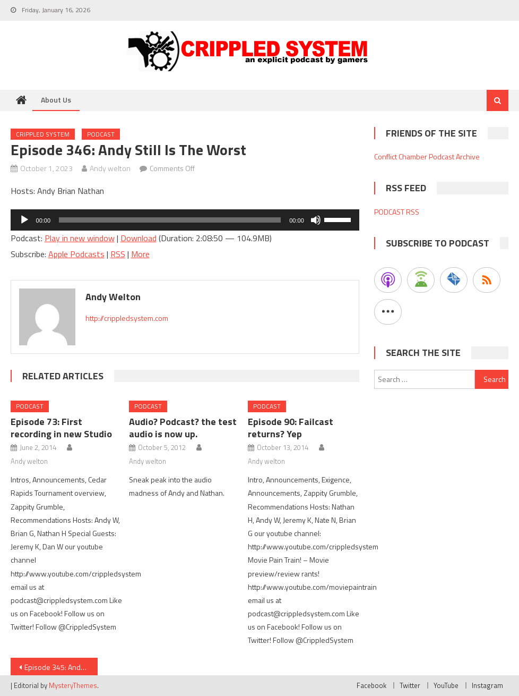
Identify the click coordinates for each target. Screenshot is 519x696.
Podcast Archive (454, 156)
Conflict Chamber (400, 156)
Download (138, 238)
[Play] (24, 220)
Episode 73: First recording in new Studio (61, 427)
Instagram (487, 685)
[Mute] (315, 220)
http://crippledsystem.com (126, 318)
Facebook (371, 685)
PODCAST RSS (396, 211)
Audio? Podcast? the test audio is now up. (183, 427)
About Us (56, 99)
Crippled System (43, 134)
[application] (185, 220)
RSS (117, 254)
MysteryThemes (73, 685)
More (140, 254)
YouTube (446, 685)
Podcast (101, 134)
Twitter (410, 685)
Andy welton (110, 168)
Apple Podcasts (76, 254)
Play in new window (80, 238)
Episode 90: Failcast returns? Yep (290, 427)
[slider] (170, 220)
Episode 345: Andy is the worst (61, 667)
